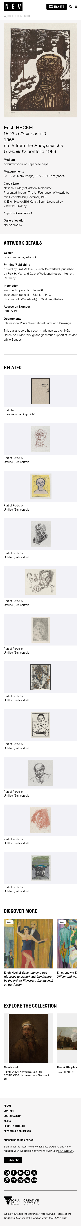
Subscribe (13, 1160)
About (7, 1105)
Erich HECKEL (19, 127)
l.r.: (29, 290)
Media (7, 1121)
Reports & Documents (17, 1131)
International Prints (15, 323)
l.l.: (28, 294)
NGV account (65, 1151)
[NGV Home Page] (13, 6)
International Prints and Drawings (50, 323)
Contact (9, 1111)
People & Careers (14, 1126)
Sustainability (13, 1116)
